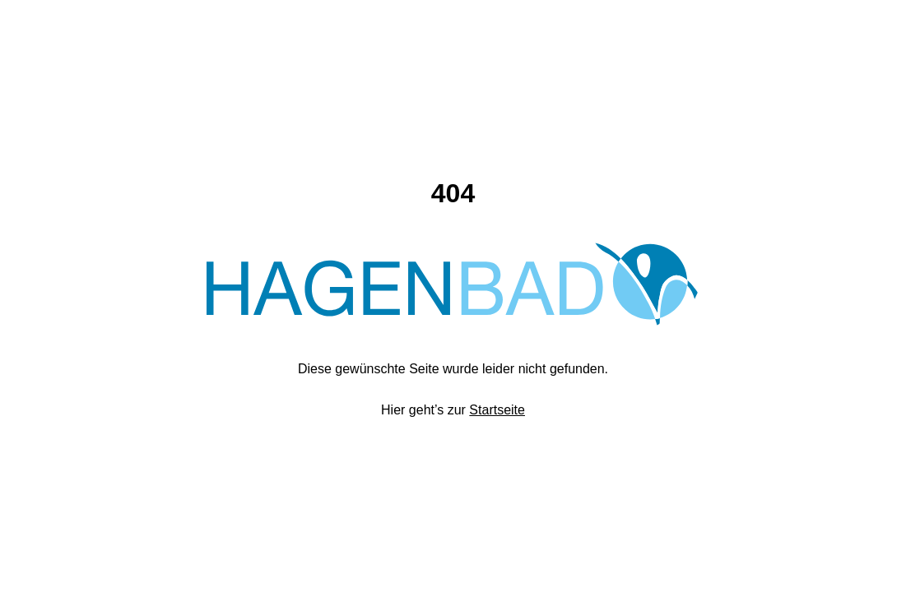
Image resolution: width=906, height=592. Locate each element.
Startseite (497, 410)
